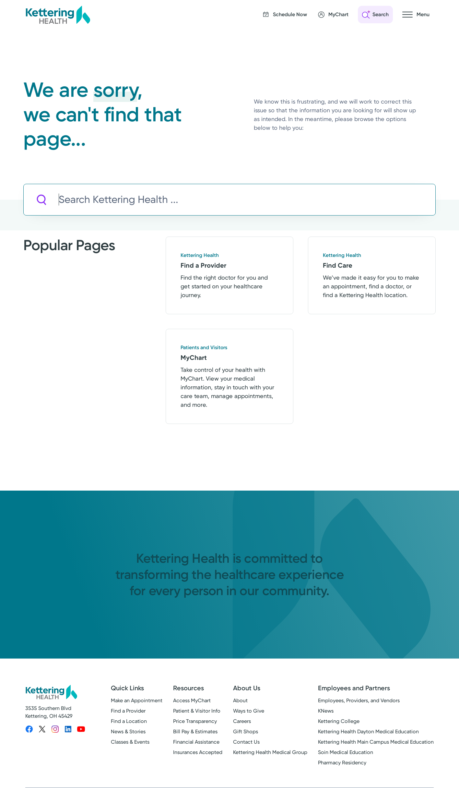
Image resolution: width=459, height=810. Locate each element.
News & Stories (128, 731)
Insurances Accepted (197, 752)
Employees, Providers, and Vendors (359, 700)
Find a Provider (128, 711)
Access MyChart (192, 700)
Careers (242, 721)
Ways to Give (248, 711)
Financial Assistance (196, 742)
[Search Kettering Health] (247, 199)
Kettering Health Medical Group (270, 752)
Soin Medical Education (345, 752)
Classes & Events (130, 742)
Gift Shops (245, 731)
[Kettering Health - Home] (57, 14)
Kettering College (338, 721)
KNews (326, 711)
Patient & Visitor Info (196, 711)
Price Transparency (195, 721)
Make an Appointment (136, 700)
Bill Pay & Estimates (195, 731)
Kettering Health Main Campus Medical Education (376, 742)
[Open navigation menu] (416, 14)
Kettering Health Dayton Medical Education (368, 731)
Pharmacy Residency (342, 763)
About (240, 700)
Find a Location (129, 721)
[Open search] (375, 14)
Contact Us (246, 742)
